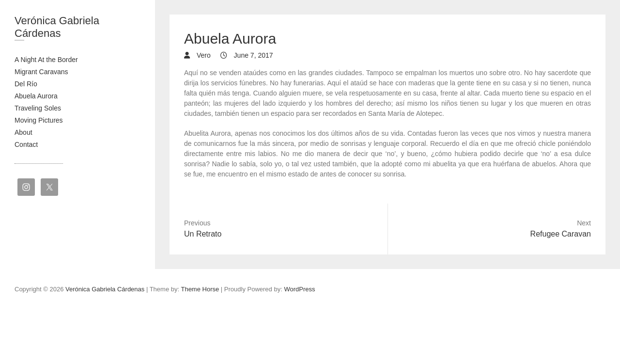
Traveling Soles (38, 108)
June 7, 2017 (252, 55)
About (23, 132)
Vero (203, 55)
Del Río (26, 84)
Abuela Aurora (36, 96)
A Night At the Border (46, 59)
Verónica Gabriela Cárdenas (57, 27)
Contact (26, 144)
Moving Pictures (39, 120)
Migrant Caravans (41, 72)
